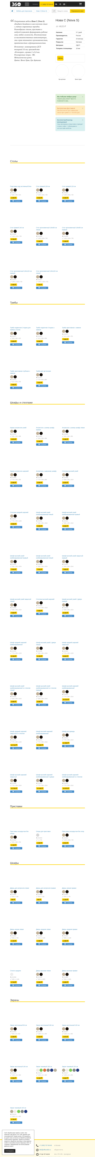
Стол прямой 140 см (17, 227)
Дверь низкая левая (17, 929)
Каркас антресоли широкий (19, 471)
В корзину (16, 201)
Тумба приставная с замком (71, 327)
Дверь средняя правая (69, 929)
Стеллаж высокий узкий (70, 471)
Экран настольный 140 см (19, 1066)
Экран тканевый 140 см (18, 1108)
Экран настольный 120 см (71, 1025)
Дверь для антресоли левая (19, 888)
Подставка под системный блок (20, 186)
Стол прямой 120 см (69, 186)
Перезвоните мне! (77, 11)
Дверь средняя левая (43, 929)
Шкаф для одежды (68, 731)
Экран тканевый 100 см (44, 1066)
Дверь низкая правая (69, 888)
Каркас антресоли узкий (18, 427)
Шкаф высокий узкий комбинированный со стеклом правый (46, 688)
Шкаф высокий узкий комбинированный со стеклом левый (20, 688)
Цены (60, 58)
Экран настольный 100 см (45, 1025)
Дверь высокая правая (69, 971)
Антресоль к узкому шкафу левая (73, 427)
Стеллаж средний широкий (19, 512)
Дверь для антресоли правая (46, 888)
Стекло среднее (15, 971)
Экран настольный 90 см (18, 1025)
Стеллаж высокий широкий (45, 599)
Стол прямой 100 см (43, 186)
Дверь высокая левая (43, 971)
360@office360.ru (45, 1150)
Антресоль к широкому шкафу (46, 471)
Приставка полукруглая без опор (73, 831)
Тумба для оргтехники (43, 371)
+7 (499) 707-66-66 (46, 4)
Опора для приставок (43, 831)
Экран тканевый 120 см (70, 1066)
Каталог (35, 4)
